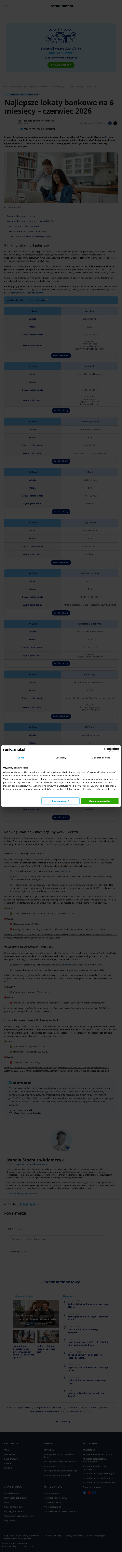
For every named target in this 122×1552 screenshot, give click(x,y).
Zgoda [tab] (21, 758)
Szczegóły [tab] (61, 758)
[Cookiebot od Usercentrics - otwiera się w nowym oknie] (106, 749)
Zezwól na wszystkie (99, 801)
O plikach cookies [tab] (101, 758)
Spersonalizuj (60, 801)
